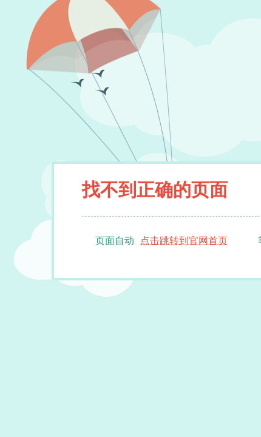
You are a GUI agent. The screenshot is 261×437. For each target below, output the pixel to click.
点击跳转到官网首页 (184, 240)
